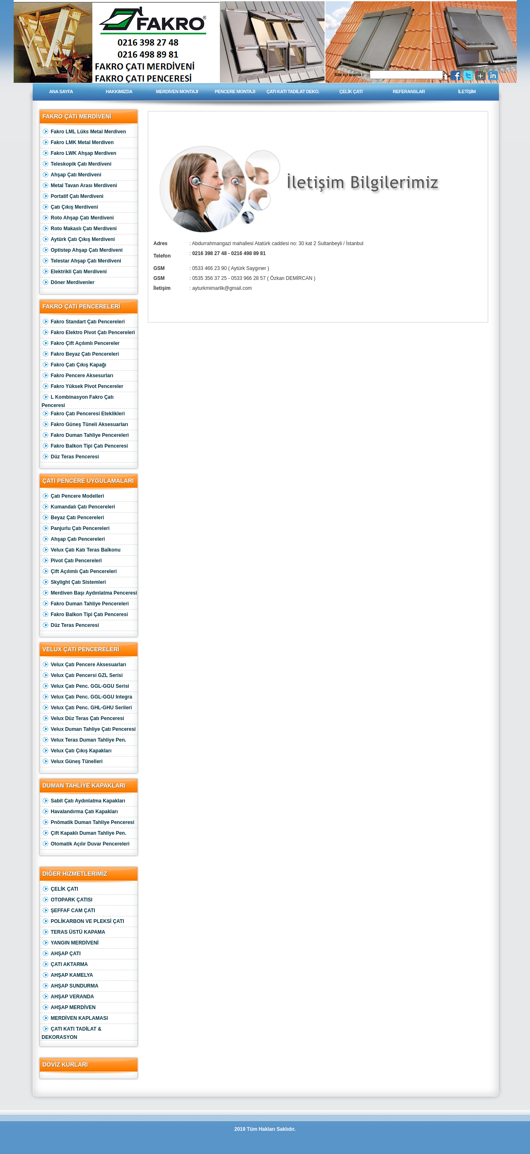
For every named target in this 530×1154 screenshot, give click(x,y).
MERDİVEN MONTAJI (177, 91)
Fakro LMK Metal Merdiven (78, 142)
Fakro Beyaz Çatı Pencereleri (80, 354)
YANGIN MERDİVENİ (70, 943)
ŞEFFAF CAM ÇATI (68, 911)
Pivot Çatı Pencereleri (72, 561)
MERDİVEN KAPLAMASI (75, 1018)
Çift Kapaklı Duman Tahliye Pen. (84, 833)
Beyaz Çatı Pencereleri (73, 518)
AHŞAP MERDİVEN (69, 1007)
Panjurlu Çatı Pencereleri (76, 528)
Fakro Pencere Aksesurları (77, 376)
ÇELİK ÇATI (351, 91)
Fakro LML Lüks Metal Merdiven (84, 132)
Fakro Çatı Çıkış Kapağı (74, 365)
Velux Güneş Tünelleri (72, 761)
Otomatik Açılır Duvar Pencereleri (86, 844)
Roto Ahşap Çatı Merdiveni (78, 218)
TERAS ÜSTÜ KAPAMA (74, 932)
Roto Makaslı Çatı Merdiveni (79, 229)
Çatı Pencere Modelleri (73, 496)
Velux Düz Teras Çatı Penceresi (83, 718)
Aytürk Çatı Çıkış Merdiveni (78, 239)
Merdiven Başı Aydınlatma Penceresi (89, 593)
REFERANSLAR (409, 91)
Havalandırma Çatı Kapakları (80, 812)
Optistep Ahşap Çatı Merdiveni (82, 250)
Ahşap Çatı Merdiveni (71, 175)
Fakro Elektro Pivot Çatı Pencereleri (88, 333)
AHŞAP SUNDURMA (70, 986)
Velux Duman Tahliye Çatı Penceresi (89, 729)
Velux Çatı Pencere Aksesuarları (84, 665)
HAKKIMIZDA (119, 91)
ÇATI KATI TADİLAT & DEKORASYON (71, 1032)
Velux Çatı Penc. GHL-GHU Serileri (87, 708)
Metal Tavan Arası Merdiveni (79, 186)
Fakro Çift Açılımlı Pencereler (81, 343)
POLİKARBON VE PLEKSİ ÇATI (83, 921)
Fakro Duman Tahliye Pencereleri (85, 435)
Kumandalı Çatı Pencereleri (78, 507)
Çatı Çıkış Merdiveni (70, 207)
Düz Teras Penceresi (70, 457)
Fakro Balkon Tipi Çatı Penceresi (85, 446)
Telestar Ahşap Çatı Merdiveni (81, 261)
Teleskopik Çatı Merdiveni (77, 164)
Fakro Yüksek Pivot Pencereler (82, 386)
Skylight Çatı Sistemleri (74, 582)
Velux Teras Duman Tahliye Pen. (84, 740)
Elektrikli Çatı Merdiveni (74, 272)
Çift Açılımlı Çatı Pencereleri (79, 571)
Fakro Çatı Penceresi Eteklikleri (83, 414)
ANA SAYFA (61, 91)
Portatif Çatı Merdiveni (73, 196)
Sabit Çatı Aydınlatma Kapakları (83, 801)
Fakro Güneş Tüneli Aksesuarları (85, 424)
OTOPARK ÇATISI (67, 900)
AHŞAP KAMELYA (67, 975)
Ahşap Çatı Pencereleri (73, 539)
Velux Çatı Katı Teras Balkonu (81, 550)
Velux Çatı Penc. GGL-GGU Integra (87, 697)
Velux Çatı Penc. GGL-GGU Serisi (85, 686)
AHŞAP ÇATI (61, 954)
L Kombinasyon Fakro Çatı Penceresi (78, 400)
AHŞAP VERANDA (68, 997)
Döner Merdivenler (68, 282)
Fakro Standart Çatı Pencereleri (83, 322)
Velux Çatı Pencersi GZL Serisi (82, 675)
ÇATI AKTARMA (65, 964)
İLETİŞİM (466, 91)
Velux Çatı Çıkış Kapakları (77, 751)
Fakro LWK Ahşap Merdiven (79, 153)
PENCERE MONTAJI (235, 91)
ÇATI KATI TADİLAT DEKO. (293, 91)
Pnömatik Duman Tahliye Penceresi (88, 822)
